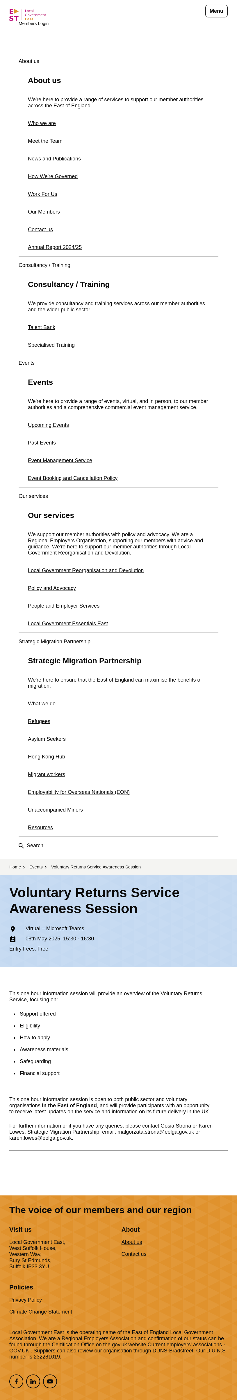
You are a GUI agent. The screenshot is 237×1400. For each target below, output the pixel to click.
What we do (42, 704)
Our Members (44, 212)
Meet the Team (45, 141)
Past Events (42, 443)
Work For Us (42, 194)
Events (27, 363)
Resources (40, 827)
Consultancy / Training (44, 265)
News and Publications (54, 159)
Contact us (40, 229)
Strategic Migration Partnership (54, 641)
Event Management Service (60, 460)
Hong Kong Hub (46, 757)
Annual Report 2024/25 (55, 247)
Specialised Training (51, 345)
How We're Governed (53, 176)
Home (15, 866)
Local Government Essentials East (68, 623)
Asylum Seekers (47, 739)
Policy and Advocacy (52, 588)
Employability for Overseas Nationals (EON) (79, 792)
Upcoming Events (48, 425)
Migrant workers (46, 774)
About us (29, 61)
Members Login (34, 23)
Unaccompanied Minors (55, 810)
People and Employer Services (63, 606)
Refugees (39, 721)
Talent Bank (41, 327)
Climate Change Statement (40, 1312)
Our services (33, 496)
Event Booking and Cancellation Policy (72, 478)
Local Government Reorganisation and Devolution (86, 570)
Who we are (42, 123)
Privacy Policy (25, 1300)
